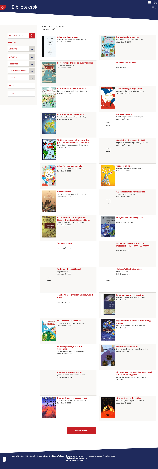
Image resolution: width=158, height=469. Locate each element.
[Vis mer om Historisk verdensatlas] (108, 355)
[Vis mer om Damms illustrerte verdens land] (49, 407)
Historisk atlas (64, 191)
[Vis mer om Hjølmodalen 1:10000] (108, 72)
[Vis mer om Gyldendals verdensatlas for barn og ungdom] (108, 330)
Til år (11, 93)
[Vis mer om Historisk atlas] (49, 201)
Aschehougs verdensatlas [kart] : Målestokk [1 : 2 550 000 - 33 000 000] (133, 244)
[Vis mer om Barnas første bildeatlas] (108, 46)
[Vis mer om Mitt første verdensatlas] (49, 330)
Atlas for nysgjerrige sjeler (129, 88)
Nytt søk (12, 42)
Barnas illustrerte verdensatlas (72, 88)
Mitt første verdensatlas (69, 320)
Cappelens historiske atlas (69, 372)
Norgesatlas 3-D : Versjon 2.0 (129, 217)
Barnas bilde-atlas (124, 114)
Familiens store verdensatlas (130, 295)
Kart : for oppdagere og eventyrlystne (75, 63)
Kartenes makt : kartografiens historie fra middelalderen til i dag (73, 218)
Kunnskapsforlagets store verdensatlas (69, 347)
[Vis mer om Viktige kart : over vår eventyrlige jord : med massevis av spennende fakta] (49, 149)
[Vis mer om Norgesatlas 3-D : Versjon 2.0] (108, 226)
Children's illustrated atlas (129, 269)
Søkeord (13, 35)
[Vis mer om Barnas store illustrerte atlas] (49, 123)
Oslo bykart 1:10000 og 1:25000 (130, 140)
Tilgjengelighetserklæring (76, 458)
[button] (151, 3)
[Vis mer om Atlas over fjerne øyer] (49, 46)
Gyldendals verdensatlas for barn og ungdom (133, 321)
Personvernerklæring (74, 456)
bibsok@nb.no (58, 456)
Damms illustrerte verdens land (72, 398)
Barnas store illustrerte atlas (71, 114)
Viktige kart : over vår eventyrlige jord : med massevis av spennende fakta (73, 142)
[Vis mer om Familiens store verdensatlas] (108, 304)
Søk (32, 35)
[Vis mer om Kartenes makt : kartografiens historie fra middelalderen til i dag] (49, 226)
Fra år (11, 85)
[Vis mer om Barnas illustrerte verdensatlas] (49, 97)
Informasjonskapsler (74, 460)
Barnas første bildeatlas (127, 37)
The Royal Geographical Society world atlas (75, 296)
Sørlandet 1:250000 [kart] (69, 269)
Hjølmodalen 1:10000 (126, 62)
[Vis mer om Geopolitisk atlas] (108, 175)
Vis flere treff (81, 430)
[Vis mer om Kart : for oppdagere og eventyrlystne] (49, 72)
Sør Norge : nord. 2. (66, 243)
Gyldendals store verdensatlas (130, 191)
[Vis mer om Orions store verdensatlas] (108, 407)
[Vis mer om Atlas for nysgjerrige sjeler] (108, 98)
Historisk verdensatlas (127, 346)
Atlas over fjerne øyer (67, 37)
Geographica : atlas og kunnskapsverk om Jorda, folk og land (134, 373)
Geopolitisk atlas (124, 166)
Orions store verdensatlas (128, 398)
